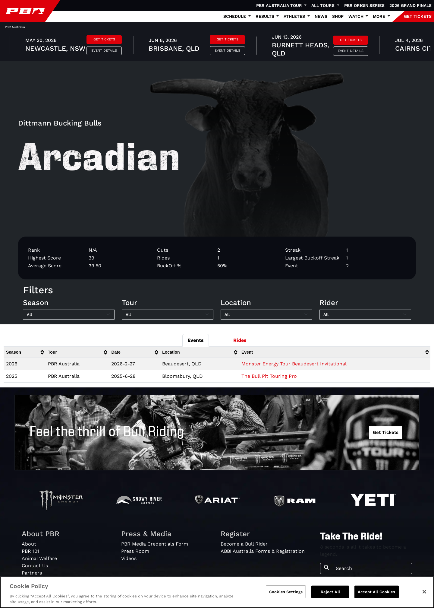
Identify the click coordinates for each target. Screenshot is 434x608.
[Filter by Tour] (167, 315)
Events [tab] (195, 340)
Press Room (135, 551)
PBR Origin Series (364, 5)
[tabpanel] (217, 46)
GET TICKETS (418, 16)
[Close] (424, 591)
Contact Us (35, 565)
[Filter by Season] (69, 315)
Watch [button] (356, 16)
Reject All (330, 592)
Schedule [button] (235, 16)
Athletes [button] (295, 16)
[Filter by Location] (266, 315)
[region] (217, 592)
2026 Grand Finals (410, 5)
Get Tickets (104, 39)
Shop (338, 16)
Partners (32, 573)
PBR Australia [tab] (15, 27)
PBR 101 (30, 551)
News (321, 16)
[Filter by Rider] (365, 315)
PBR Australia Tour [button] (279, 5)
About (29, 544)
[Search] (372, 568)
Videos (129, 558)
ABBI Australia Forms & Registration (263, 551)
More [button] (379, 16)
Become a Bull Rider (244, 544)
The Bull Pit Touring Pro (269, 376)
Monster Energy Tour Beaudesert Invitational (294, 364)
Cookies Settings (286, 592)
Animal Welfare (39, 558)
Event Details (104, 51)
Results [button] (265, 16)
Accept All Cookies (376, 592)
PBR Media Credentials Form (154, 544)
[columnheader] (25, 352)
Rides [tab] (240, 340)
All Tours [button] (323, 5)
